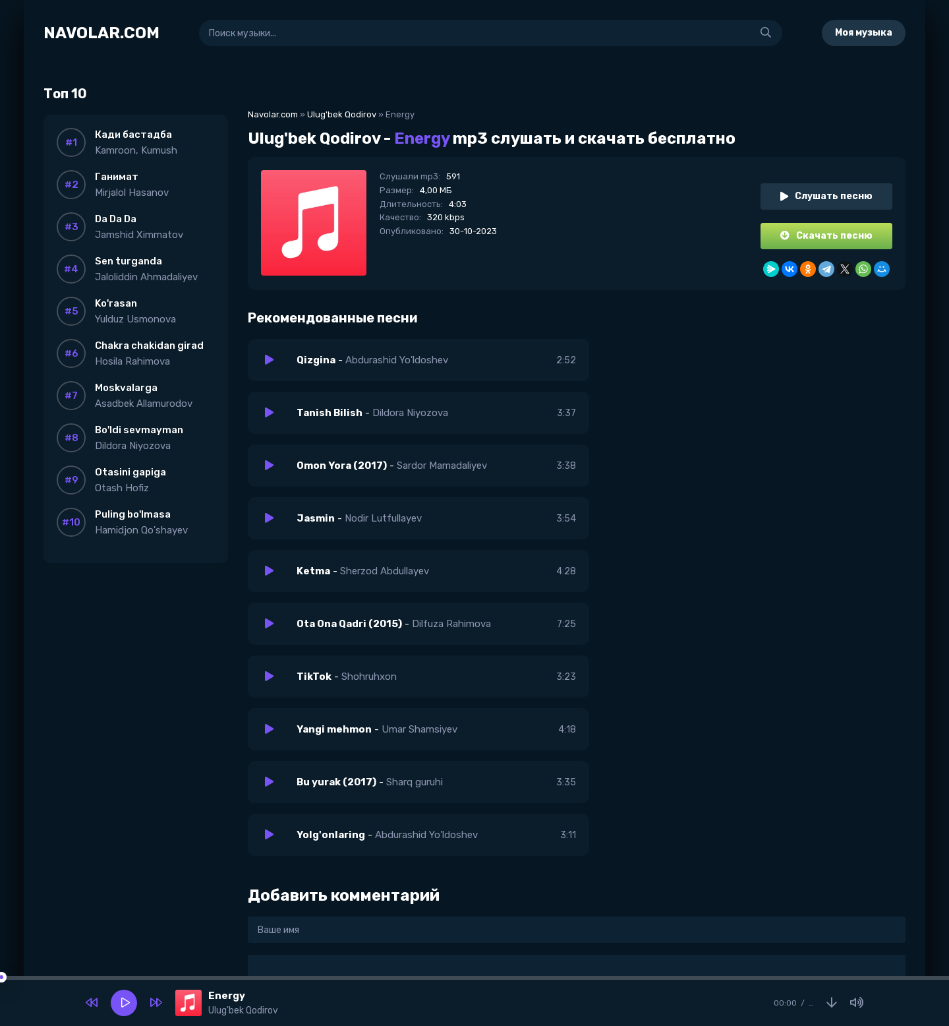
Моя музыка (863, 32)
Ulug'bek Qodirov (341, 114)
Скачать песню (826, 235)
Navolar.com (273, 114)
